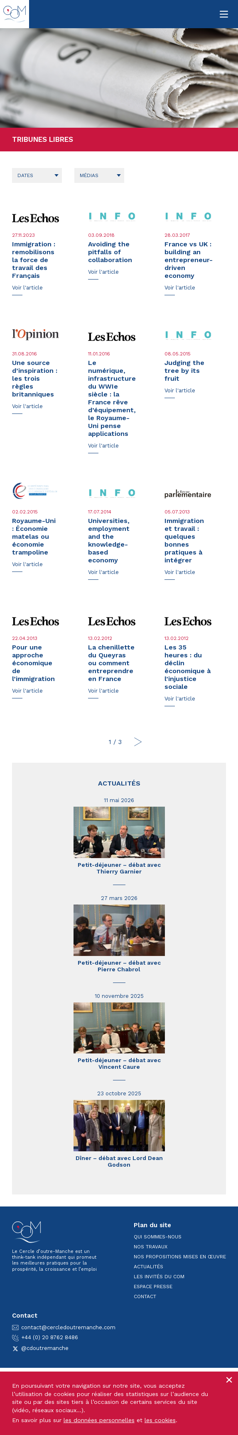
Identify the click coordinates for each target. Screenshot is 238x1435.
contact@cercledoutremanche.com (63, 1327)
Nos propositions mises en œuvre (180, 1257)
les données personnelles (99, 1420)
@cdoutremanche (40, 1348)
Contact (145, 1296)
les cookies (160, 1420)
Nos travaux (150, 1247)
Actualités (119, 783)
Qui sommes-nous (158, 1237)
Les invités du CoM (159, 1276)
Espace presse (153, 1286)
